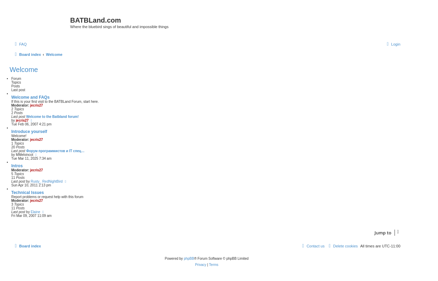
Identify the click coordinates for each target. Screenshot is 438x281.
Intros (17, 165)
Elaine (35, 212)
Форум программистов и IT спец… (55, 151)
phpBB (189, 258)
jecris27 (36, 105)
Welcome (24, 69)
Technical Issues (27, 192)
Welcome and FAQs (30, 97)
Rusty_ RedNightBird (47, 181)
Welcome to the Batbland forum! (52, 117)
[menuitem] (20, 44)
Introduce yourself (29, 131)
